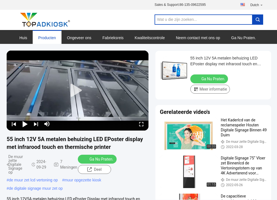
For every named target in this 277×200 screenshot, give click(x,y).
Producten (47, 38)
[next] (36, 124)
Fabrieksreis (113, 38)
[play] (77, 91)
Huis (23, 38)
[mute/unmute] (47, 124)
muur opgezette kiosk (82, 180)
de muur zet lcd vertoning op (33, 180)
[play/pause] (24, 124)
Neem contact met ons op (198, 38)
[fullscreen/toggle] (141, 124)
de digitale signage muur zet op (36, 188)
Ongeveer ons (79, 38)
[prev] (13, 124)
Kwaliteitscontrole (150, 38)
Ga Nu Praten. (243, 38)
